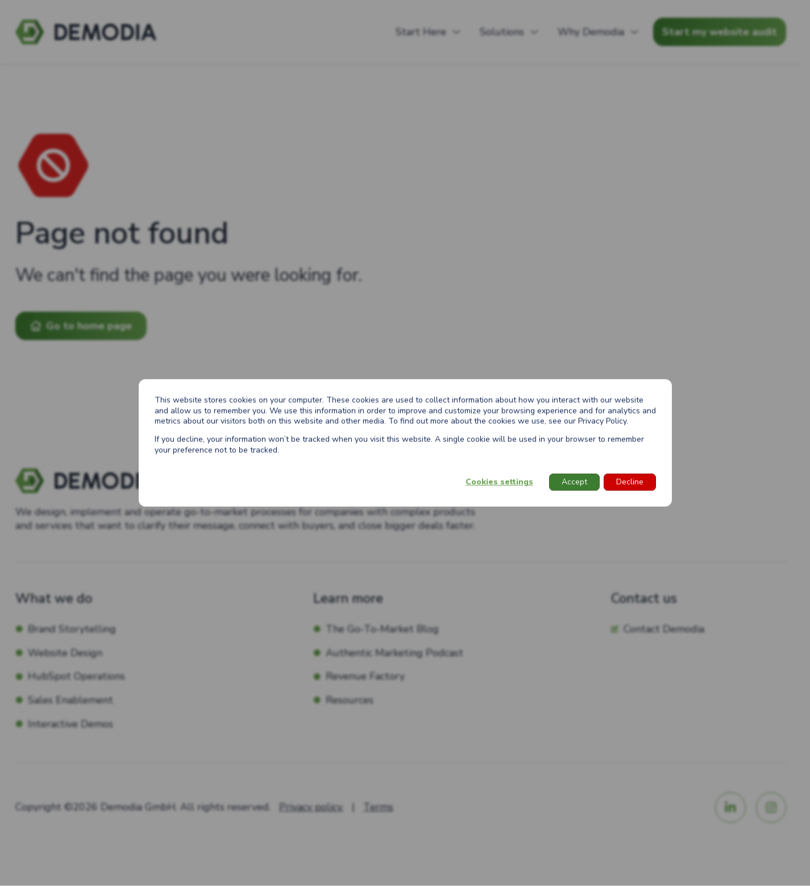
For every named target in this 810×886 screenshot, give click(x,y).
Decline (629, 482)
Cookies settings (499, 482)
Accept (574, 482)
